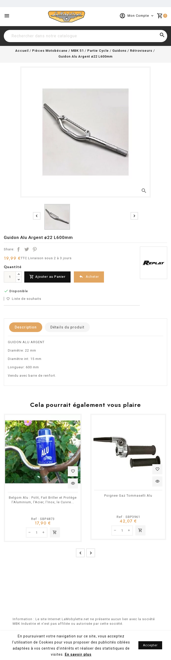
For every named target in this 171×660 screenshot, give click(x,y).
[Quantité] (10, 277)
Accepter (150, 645)
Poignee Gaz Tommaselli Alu (128, 495)
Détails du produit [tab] (67, 327)
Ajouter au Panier (47, 277)
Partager (18, 249)
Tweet (27, 249)
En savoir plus (78, 654)
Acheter (89, 276)
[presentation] (36, 216)
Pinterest (35, 249)
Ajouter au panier (55, 532)
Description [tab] (26, 327)
